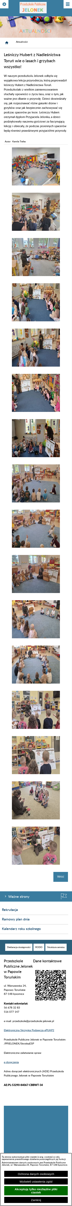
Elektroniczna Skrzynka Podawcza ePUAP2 (29, 1030)
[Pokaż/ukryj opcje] (4, 4)
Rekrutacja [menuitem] (10, 910)
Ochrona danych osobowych (36, 1174)
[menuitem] (18, 947)
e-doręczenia (11, 1062)
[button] (36, 184)
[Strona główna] (6, 43)
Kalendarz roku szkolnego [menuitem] (21, 929)
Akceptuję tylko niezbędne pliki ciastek (36, 1191)
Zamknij (36, 1200)
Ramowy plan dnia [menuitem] (16, 919)
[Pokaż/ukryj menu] (67, 4)
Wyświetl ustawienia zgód (36, 1181)
